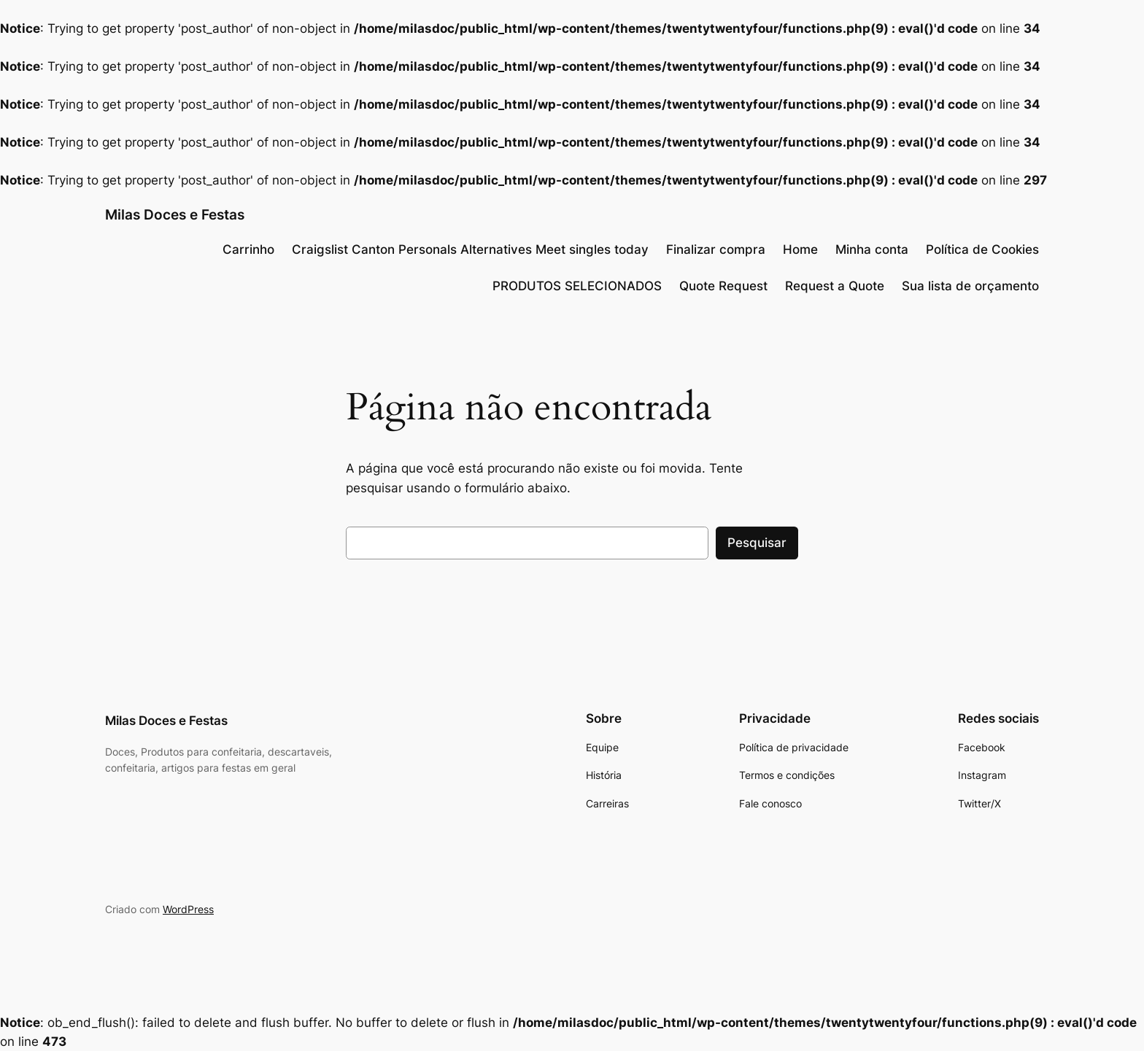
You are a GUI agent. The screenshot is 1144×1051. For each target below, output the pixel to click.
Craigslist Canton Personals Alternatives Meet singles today (470, 249)
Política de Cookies (982, 249)
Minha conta (871, 249)
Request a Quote (834, 286)
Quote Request (723, 286)
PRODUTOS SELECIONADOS (577, 286)
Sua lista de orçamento (970, 286)
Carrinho (248, 249)
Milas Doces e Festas (174, 214)
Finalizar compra (715, 249)
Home (800, 249)
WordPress (188, 909)
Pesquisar (756, 542)
